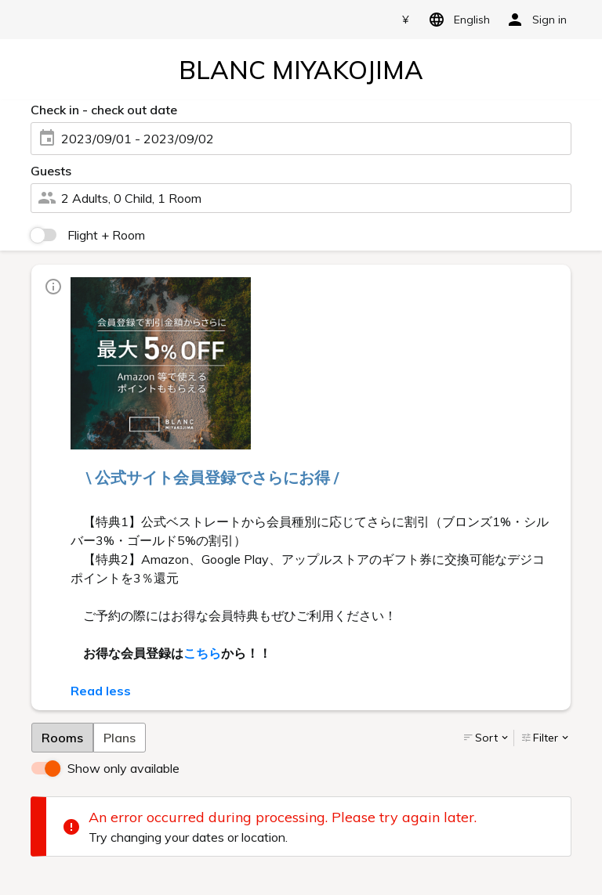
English (456, 19)
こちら (202, 653)
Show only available (123, 768)
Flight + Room (106, 235)
